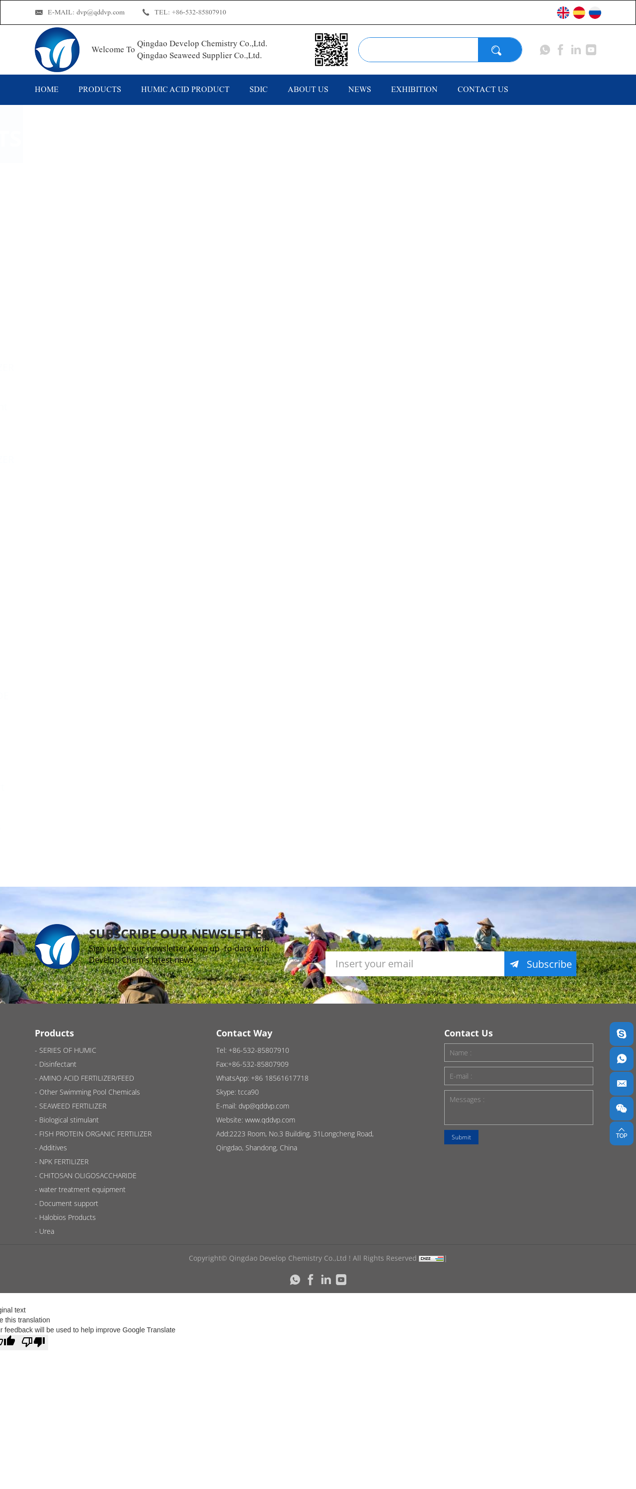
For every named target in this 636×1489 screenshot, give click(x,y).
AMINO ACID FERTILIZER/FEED (98, 269)
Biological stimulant (105, 406)
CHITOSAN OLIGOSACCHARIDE (106, 689)
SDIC (258, 89)
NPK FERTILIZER (95, 643)
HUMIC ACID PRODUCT (185, 89)
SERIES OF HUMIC (101, 184)
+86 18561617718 (280, 1078)
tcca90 (248, 1092)
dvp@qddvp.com (101, 12)
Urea (71, 866)
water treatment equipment (97, 741)
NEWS (359, 89)
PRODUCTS (100, 89)
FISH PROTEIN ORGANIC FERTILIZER (108, 453)
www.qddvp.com (270, 1119)
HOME (47, 89)
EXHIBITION (414, 89)
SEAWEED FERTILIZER (108, 367)
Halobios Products (102, 826)
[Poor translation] (33, 1342)
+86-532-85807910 (199, 12)
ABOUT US (308, 89)
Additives (81, 604)
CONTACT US (483, 89)
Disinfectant (87, 223)
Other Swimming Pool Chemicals (99, 321)
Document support (103, 787)
